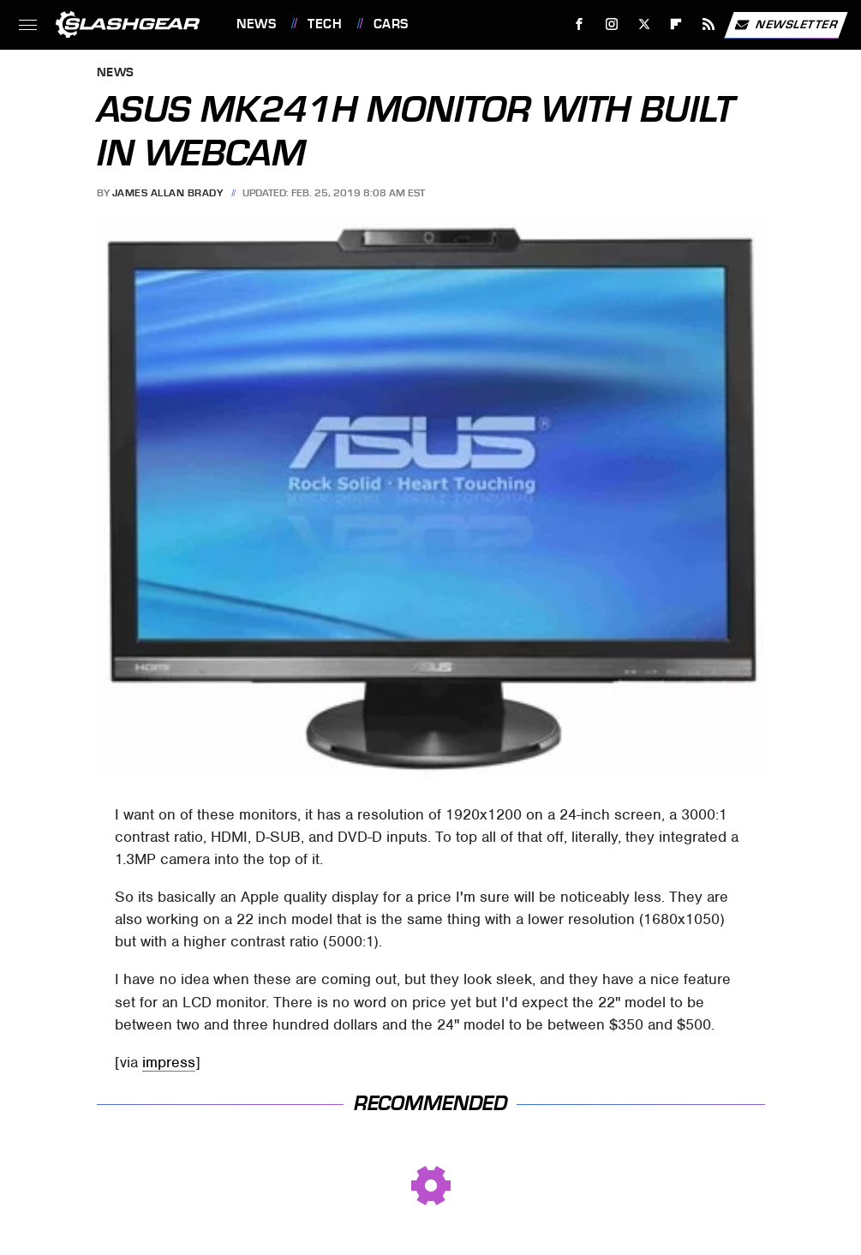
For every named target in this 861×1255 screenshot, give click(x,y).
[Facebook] (579, 24)
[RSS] (709, 24)
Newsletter (786, 25)
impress (168, 1062)
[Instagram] (612, 24)
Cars (391, 24)
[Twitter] (643, 24)
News (256, 24)
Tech (325, 24)
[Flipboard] (676, 24)
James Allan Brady (168, 193)
